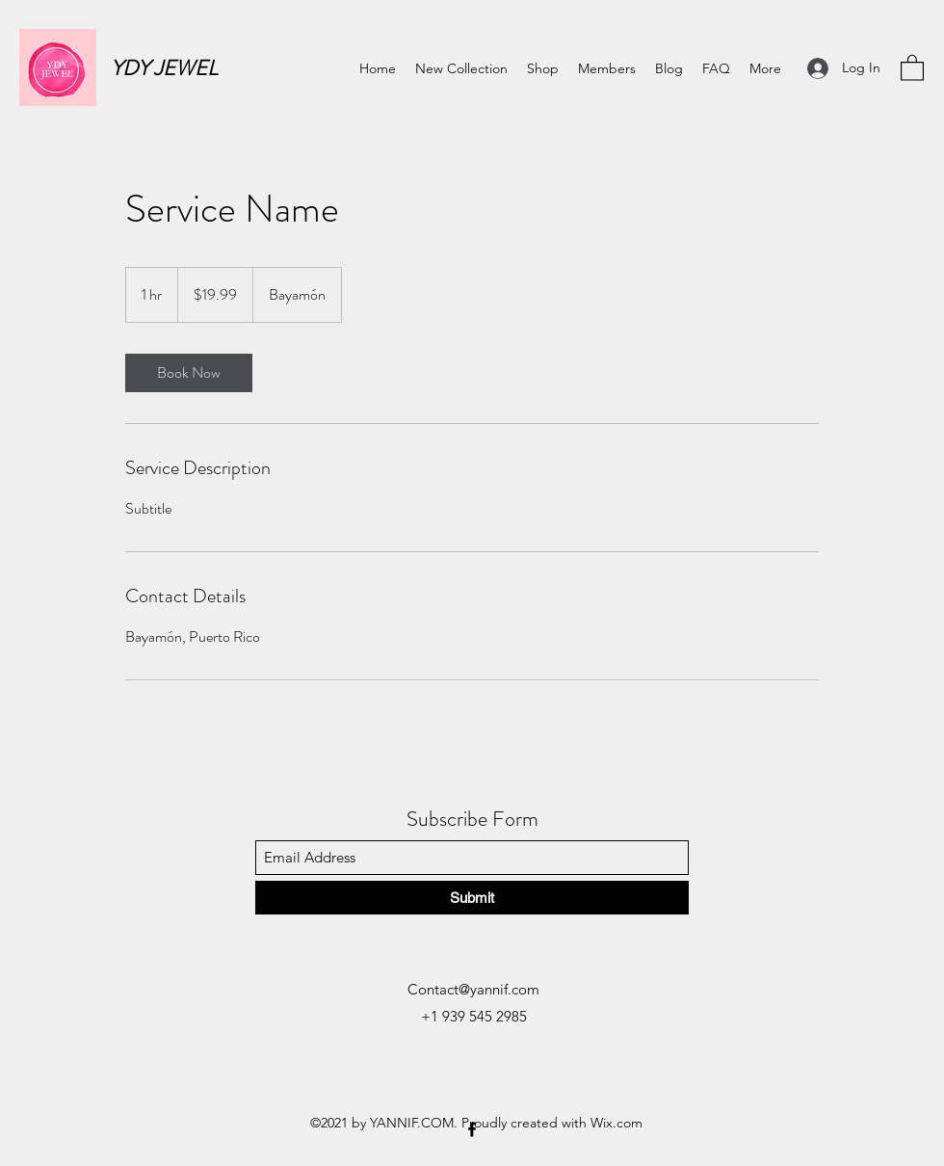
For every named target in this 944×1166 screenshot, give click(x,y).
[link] (188, 373)
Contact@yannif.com (473, 989)
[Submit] (472, 897)
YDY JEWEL (164, 68)
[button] (912, 67)
